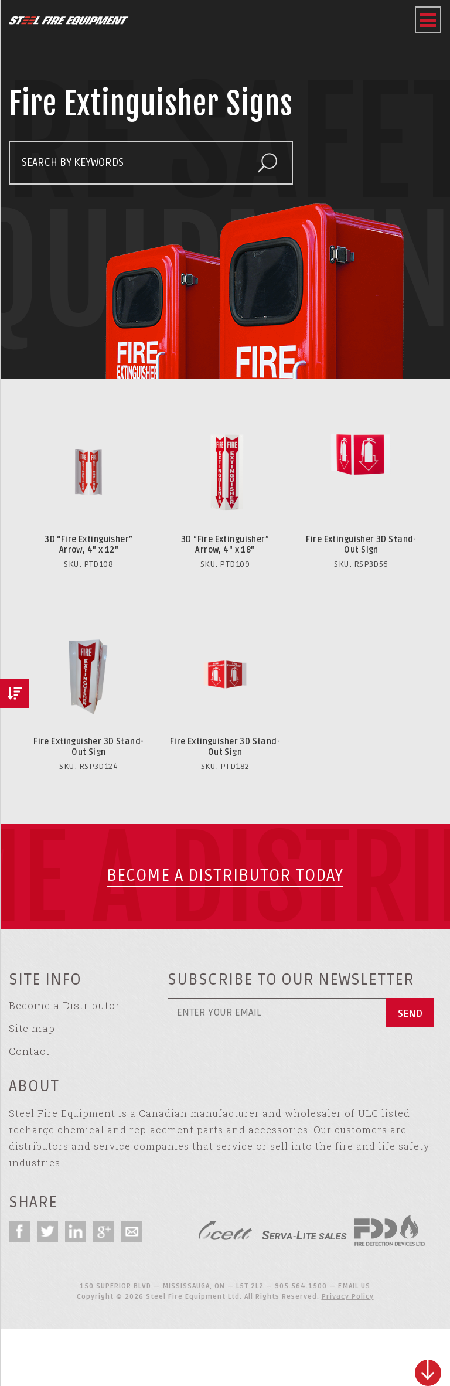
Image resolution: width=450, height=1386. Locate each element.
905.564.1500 (301, 1286)
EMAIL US (354, 1286)
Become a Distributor (64, 1005)
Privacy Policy (348, 1296)
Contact (29, 1051)
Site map (32, 1028)
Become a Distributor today (225, 876)
